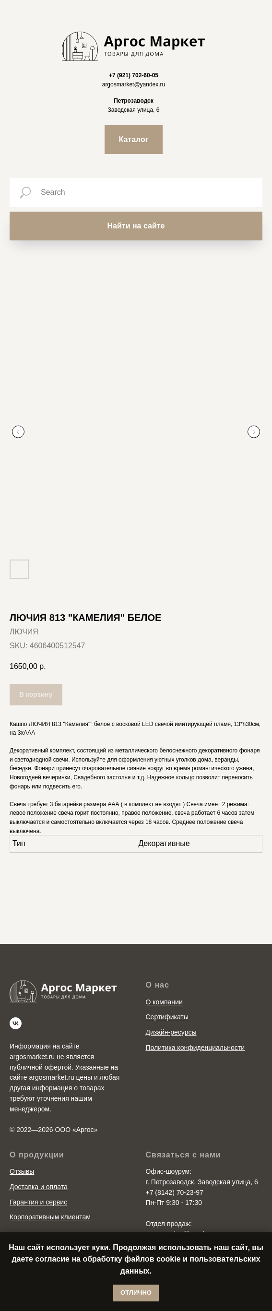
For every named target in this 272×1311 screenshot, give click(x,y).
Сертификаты (167, 1000)
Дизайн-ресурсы (171, 1015)
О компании (164, 985)
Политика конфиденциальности (195, 1030)
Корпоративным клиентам (50, 1200)
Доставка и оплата (39, 1169)
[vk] (16, 1007)
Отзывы (22, 1154)
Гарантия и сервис (38, 1185)
